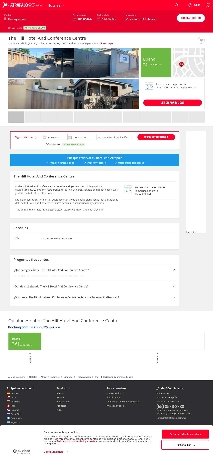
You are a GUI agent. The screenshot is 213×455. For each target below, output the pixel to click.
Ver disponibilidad (156, 137)
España (14, 393)
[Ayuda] (194, 5)
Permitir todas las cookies (185, 430)
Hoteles (33, 376)
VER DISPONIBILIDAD (173, 103)
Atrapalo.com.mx (16, 376)
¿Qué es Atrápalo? (115, 393)
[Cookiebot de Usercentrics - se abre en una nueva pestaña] (21, 448)
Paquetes (61, 405)
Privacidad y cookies (116, 405)
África (43, 376)
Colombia (15, 401)
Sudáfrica (55, 376)
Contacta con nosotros (167, 401)
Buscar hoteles (191, 18)
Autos (59, 409)
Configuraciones (54, 448)
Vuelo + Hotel (63, 401)
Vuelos (60, 393)
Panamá (15, 409)
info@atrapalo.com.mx (174, 417)
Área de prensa (113, 397)
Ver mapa (107, 43)
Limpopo (68, 376)
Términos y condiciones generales (123, 401)
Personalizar (185, 441)
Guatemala (16, 418)
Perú (13, 405)
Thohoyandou (84, 376)
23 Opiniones (156, 64)
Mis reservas (162, 393)
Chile (13, 397)
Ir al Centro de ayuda (166, 397)
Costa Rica (16, 414)
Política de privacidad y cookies (77, 437)
